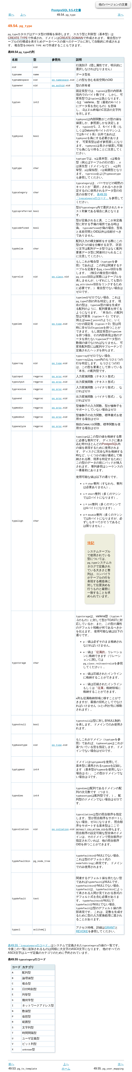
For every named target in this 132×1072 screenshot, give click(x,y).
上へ (23, 14)
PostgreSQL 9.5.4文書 (66, 10)
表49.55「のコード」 (29, 944)
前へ (11, 14)
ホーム (66, 1067)
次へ (121, 14)
